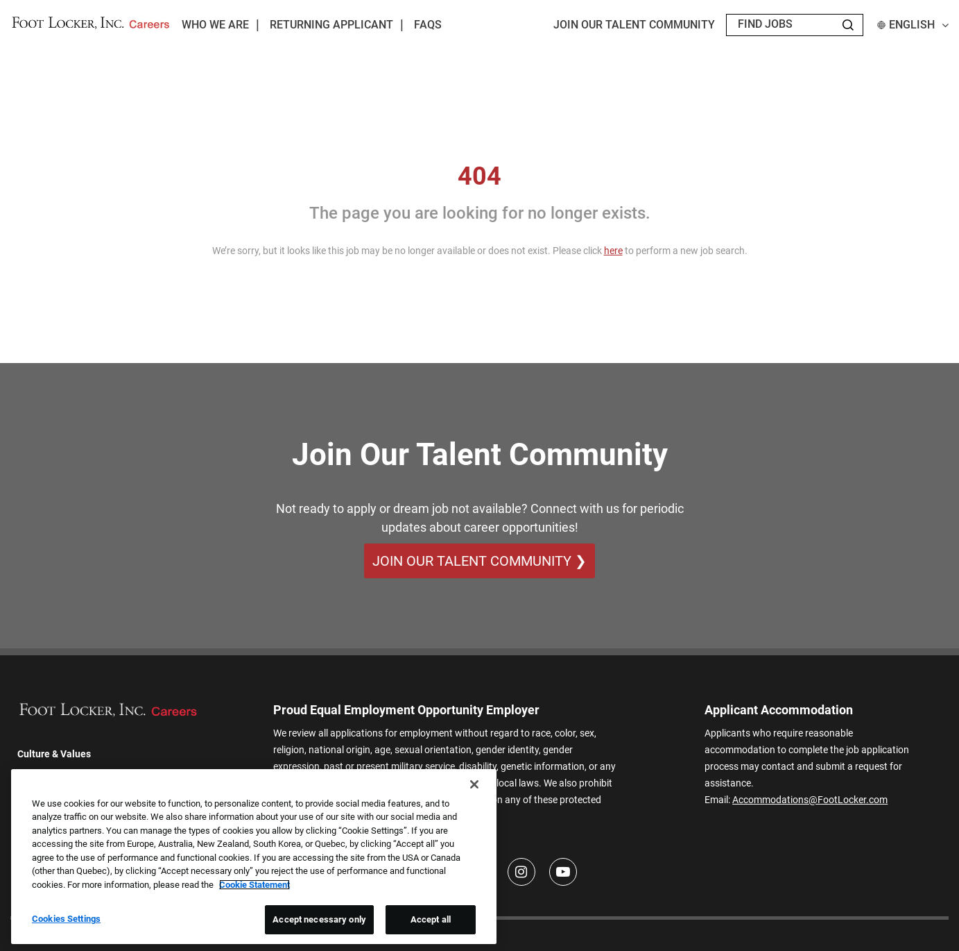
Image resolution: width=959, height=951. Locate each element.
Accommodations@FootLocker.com (810, 799)
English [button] (913, 24)
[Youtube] (563, 872)
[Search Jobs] (848, 25)
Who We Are (215, 24)
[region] (253, 856)
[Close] (474, 784)
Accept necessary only (319, 919)
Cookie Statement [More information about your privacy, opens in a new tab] (254, 885)
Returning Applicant (331, 24)
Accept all (431, 919)
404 (479, 176)
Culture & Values (54, 753)
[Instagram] (521, 872)
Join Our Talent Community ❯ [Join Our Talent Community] (479, 561)
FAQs (428, 24)
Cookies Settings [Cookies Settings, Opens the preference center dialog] (66, 919)
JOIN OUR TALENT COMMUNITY (634, 24)
